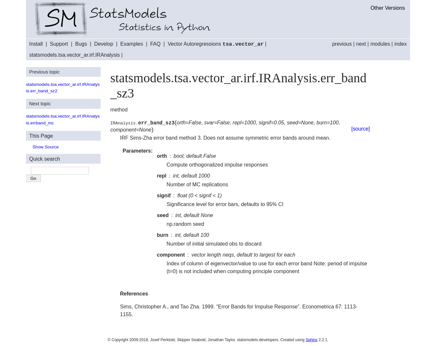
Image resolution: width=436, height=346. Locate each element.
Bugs (81, 44)
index (400, 44)
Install (36, 44)
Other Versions (387, 8)
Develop (103, 44)
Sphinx (312, 339)
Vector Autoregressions (216, 44)
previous (342, 44)
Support (59, 44)
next (361, 44)
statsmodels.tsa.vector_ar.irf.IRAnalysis (74, 54)
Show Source (45, 146)
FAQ (155, 44)
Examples (131, 44)
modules (380, 44)
